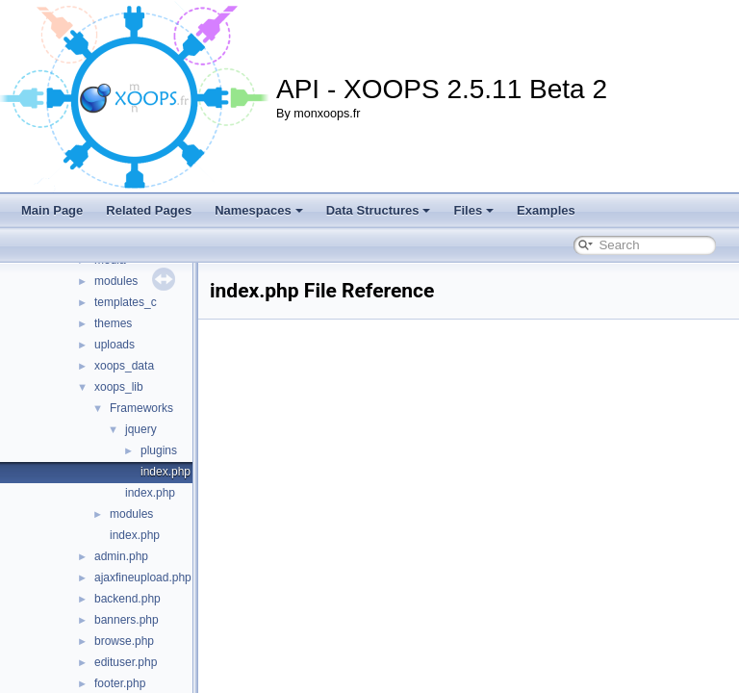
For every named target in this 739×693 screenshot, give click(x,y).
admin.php (121, 556)
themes (113, 323)
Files (473, 210)
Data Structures (378, 210)
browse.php (124, 641)
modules (116, 281)
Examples (546, 210)
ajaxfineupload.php (142, 577)
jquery (141, 429)
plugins (158, 450)
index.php (165, 471)
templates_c (125, 302)
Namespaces (259, 210)
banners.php (126, 620)
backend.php (127, 598)
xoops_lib (118, 387)
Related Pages (148, 210)
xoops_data (124, 365)
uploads (114, 344)
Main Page (52, 210)
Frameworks (141, 408)
